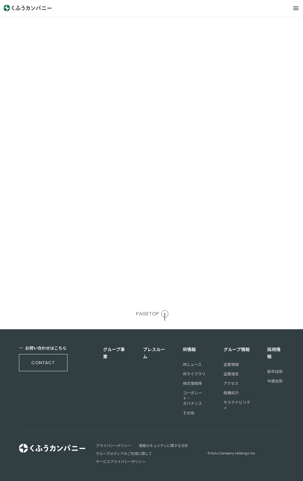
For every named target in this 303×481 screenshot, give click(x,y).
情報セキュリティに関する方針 (163, 445)
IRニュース (192, 364)
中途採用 (275, 381)
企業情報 (231, 364)
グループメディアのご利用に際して (124, 453)
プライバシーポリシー (113, 445)
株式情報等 (192, 383)
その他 (188, 413)
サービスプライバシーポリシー (121, 461)
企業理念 (231, 374)
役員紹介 (231, 393)
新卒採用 (275, 371)
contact (43, 362)
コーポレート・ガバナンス (192, 398)
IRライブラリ (194, 374)
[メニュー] (295, 8)
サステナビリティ (236, 405)
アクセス (230, 383)
